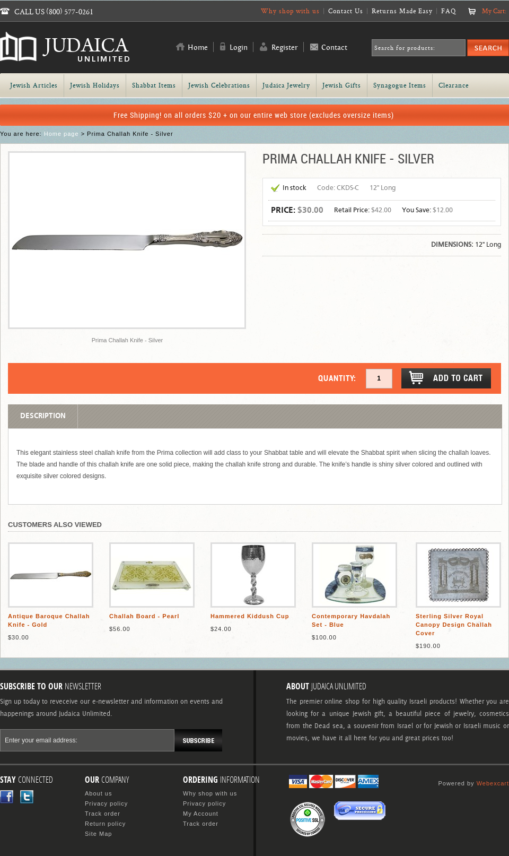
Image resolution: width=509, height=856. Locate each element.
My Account (200, 813)
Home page (61, 134)
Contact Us (345, 10)
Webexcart (493, 783)
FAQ (448, 10)
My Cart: (494, 10)
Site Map (98, 834)
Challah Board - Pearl (144, 616)
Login (239, 48)
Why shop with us (290, 10)
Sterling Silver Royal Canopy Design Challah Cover (454, 624)
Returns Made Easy (402, 10)
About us (98, 793)
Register (284, 48)
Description (43, 416)
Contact (334, 48)
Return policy (105, 823)
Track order (102, 813)
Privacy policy (106, 803)
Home (198, 48)
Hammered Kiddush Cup (249, 616)
